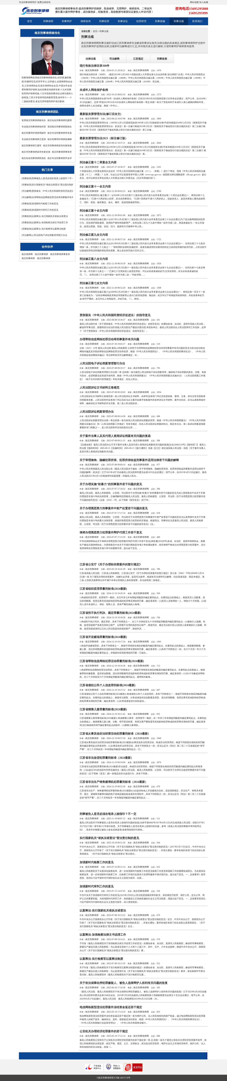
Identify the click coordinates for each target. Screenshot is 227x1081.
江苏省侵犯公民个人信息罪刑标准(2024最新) (107, 685)
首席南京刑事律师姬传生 (34, 120)
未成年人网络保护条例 (94, 89)
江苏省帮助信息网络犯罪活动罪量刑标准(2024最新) (112, 661)
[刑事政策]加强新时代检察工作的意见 (40, 203)
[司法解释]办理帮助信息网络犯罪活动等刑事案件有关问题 (50, 197)
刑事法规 (179, 21)
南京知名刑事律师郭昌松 (34, 158)
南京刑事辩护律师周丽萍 (34, 133)
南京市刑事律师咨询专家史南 (36, 152)
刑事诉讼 (123, 21)
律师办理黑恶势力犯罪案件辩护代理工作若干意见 (111, 532)
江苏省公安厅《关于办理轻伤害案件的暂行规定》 (111, 564)
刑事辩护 (67, 21)
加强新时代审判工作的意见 (97, 886)
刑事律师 (48, 21)
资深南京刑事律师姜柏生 (59, 127)
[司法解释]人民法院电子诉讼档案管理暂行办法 (44, 235)
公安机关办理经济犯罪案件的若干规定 (104, 1031)
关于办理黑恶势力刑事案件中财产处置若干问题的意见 (114, 508)
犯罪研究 (141, 21)
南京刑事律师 (41, 254)
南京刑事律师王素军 (31, 145)
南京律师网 (27, 254)
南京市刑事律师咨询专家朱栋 (57, 145)
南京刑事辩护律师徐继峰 (59, 139)
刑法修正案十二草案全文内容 (98, 162)
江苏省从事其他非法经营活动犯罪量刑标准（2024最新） (115, 733)
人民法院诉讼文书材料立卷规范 (99, 387)
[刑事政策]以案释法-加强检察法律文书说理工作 (45, 222)
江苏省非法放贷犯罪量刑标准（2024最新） (107, 757)
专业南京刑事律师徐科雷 (34, 127)
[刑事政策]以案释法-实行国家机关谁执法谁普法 (45, 216)
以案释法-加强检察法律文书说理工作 (103, 934)
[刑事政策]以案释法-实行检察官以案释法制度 (44, 229)
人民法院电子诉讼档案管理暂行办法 (102, 363)
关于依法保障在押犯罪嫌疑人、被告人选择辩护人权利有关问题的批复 (124, 983)
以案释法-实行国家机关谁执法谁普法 (103, 910)
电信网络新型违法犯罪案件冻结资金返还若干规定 (111, 1007)
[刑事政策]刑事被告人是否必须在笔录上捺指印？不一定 (49, 178)
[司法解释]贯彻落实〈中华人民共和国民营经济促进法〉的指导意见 (54, 191)
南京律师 (44, 86)
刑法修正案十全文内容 (94, 210)
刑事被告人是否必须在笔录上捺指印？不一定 (108, 813)
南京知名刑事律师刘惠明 (59, 120)
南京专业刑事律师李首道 (59, 133)
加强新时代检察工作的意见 (97, 862)
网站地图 (194, 2)
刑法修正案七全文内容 (94, 283)
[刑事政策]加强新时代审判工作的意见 (40, 210)
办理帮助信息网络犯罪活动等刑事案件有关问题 (109, 339)
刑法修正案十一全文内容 (95, 186)
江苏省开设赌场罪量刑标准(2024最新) (103, 637)
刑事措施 (160, 21)
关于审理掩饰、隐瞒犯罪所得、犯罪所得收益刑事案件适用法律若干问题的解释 (129, 460)
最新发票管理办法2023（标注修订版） (104, 138)
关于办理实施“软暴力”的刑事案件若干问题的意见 (111, 484)
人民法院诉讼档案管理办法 (97, 411)
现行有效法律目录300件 (94, 65)
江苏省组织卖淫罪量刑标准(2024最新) (103, 588)
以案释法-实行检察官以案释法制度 (101, 958)
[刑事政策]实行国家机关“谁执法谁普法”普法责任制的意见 (50, 185)
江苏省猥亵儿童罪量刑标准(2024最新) (103, 709)
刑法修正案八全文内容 (94, 258)
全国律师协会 (63, 81)
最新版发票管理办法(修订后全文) (100, 114)
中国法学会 (64, 86)
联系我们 (197, 21)
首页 (29, 21)
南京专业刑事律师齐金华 (59, 158)
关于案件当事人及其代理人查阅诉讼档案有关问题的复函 (115, 436)
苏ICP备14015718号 (120, 1078)
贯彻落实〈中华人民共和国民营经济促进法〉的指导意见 (115, 315)
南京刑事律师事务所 (62, 152)
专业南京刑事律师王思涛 (34, 139)
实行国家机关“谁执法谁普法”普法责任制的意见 (109, 838)
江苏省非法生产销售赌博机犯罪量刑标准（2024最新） (114, 781)
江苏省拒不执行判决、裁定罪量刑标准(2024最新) (110, 612)
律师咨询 (86, 21)
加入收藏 (203, 2)
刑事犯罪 (104, 21)
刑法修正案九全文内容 (94, 234)
